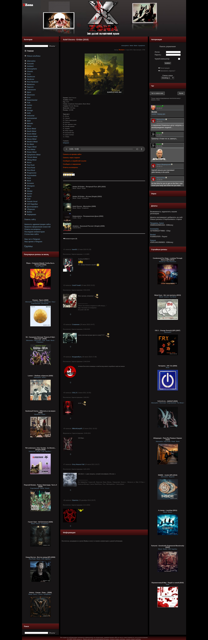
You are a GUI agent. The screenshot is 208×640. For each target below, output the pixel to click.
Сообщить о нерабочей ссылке (74, 161)
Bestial (153, 235)
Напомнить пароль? (167, 71)
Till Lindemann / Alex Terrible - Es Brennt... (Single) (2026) (40, 448)
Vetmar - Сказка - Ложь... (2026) (40, 592)
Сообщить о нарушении (72, 164)
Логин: (157, 52)
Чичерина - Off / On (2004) (167, 366)
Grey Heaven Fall (78, 464)
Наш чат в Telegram (32, 239)
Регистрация (165, 68)
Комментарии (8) (70, 238)
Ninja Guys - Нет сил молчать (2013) (167, 295)
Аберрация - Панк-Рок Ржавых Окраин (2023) (167, 439)
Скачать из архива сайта (72, 154)
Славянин (75, 324)
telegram (66, 143)
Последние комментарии (34, 232)
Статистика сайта (31, 234)
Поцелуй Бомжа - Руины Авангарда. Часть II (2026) (40, 485)
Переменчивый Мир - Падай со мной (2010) (168, 582)
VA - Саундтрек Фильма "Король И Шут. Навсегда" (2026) (40, 338)
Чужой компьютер (162, 59)
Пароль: (158, 55)
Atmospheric (125, 45)
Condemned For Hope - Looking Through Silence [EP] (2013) (167, 259)
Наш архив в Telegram (33, 242)
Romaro (121, 50)
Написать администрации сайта (37, 224)
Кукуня (153, 240)
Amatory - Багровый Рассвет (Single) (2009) (89, 226)
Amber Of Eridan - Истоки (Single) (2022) (87, 196)
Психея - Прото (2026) (40, 300)
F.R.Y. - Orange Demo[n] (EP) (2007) (167, 330)
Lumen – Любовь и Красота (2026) (40, 375)
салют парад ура (158, 114)
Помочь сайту (30, 219)
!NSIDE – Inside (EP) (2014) (167, 475)
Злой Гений (76, 285)
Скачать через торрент (71, 157)
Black (135, 45)
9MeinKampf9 (77, 428)
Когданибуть (77, 357)
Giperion (75, 500)
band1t (74, 249)
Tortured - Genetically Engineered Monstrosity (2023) (167, 546)
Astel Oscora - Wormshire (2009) (84, 206)
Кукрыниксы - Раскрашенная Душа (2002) (88, 216)
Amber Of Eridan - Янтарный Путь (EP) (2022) (89, 186)
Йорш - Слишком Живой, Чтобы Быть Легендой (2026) (40, 264)
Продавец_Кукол (157, 223)
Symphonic (141, 45)
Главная (30, 51)
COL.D (74, 392)
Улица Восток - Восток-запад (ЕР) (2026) (40, 557)
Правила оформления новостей (37, 227)
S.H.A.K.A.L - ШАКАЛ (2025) (168, 401)
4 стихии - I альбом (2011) (167, 510)
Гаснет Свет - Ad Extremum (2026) (40, 522)
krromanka (154, 229)
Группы (28, 246)
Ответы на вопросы (32, 229)
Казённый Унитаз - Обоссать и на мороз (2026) (40, 411)
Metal (131, 45)
